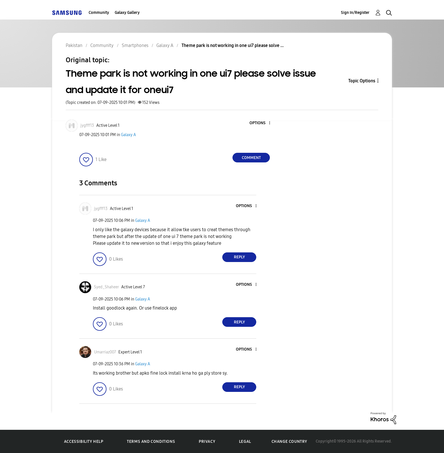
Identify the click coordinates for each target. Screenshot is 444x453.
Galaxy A (128, 134)
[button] (260, 123)
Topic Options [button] (361, 80)
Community (99, 12)
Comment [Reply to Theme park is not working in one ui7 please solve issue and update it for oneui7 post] (251, 157)
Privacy (207, 441)
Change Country (289, 441)
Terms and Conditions (151, 441)
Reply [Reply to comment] (239, 257)
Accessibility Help (83, 441)
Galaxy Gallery (127, 12)
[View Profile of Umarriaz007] (105, 352)
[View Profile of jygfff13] (87, 125)
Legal (245, 441)
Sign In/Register (355, 12)
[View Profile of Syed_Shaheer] (106, 287)
